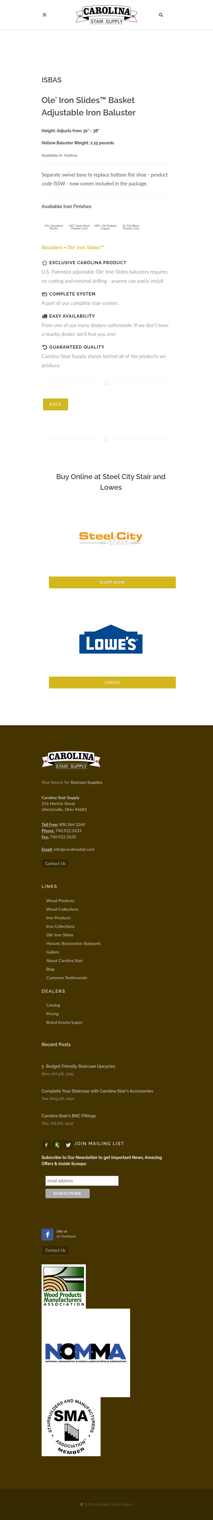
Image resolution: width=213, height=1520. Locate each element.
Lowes (112, 682)
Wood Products (60, 900)
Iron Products (58, 917)
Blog (50, 969)
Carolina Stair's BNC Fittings (69, 1116)
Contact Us (55, 863)
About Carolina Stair (64, 960)
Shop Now (112, 582)
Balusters (52, 247)
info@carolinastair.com (74, 849)
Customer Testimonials (66, 977)
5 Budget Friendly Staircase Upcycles (78, 1066)
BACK (56, 404)
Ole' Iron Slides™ (85, 247)
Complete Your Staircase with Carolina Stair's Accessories (97, 1091)
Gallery (52, 951)
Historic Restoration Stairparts (73, 943)
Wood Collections (62, 909)
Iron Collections (60, 926)
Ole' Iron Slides (59, 934)
